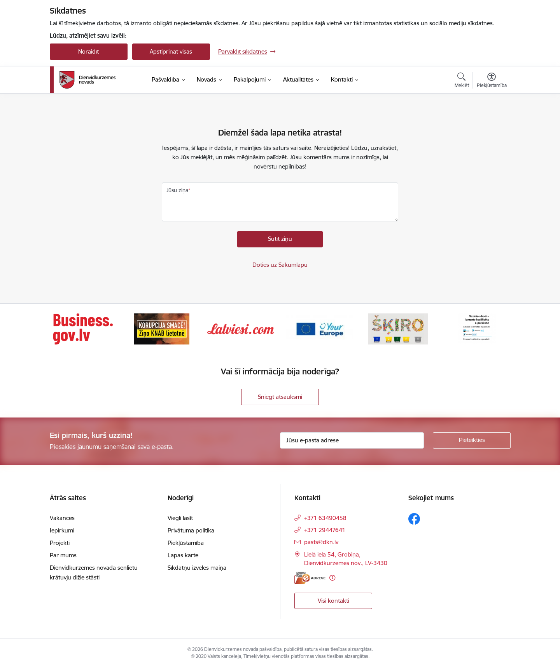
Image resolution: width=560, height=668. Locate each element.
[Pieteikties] (472, 440)
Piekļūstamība (186, 542)
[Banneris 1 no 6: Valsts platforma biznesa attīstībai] (83, 328)
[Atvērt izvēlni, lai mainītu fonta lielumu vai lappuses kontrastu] (492, 81)
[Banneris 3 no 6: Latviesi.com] (241, 328)
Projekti (60, 542)
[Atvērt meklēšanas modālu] (462, 81)
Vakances (62, 518)
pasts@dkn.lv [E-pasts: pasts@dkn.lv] (321, 542)
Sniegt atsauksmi (280, 396)
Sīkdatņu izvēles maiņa (197, 567)
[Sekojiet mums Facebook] (414, 519)
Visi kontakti (333, 600)
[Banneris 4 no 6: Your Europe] (319, 328)
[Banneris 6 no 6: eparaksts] (477, 328)
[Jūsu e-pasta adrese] (352, 440)
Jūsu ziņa (177, 190)
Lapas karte (183, 555)
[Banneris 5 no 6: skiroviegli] (398, 328)
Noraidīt (88, 51)
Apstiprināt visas (171, 51)
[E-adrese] (310, 577)
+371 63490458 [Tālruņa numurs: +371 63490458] (325, 518)
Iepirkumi (62, 530)
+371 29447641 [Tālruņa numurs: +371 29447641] (324, 530)
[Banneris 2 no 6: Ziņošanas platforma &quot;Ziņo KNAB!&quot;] (161, 328)
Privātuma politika (191, 530)
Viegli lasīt (180, 518)
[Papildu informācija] (332, 578)
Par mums (63, 555)
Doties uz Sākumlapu (280, 264)
